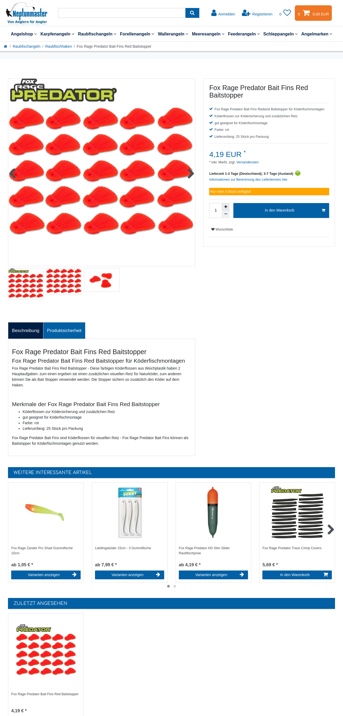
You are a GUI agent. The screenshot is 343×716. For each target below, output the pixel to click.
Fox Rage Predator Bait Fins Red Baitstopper (44, 694)
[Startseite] (6, 46)
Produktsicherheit (64, 330)
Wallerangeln (173, 33)
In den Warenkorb (295, 210)
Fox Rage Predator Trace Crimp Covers (291, 548)
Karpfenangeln (57, 33)
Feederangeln (244, 33)
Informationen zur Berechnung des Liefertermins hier (248, 179)
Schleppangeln (280, 33)
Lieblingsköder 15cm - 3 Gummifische (123, 548)
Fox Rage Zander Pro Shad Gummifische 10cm (42, 550)
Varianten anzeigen (52, 575)
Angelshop (24, 33)
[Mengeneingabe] (215, 210)
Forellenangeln (137, 33)
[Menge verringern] (225, 214)
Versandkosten (247, 162)
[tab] (25, 330)
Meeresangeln (208, 33)
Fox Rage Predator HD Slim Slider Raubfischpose (204, 550)
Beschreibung (25, 330)
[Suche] (192, 13)
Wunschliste (222, 229)
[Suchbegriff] (121, 13)
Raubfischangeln (97, 33)
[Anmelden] (223, 13)
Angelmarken (316, 33)
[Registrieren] (257, 13)
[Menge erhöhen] (225, 207)
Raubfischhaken (58, 46)
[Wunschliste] (285, 13)
